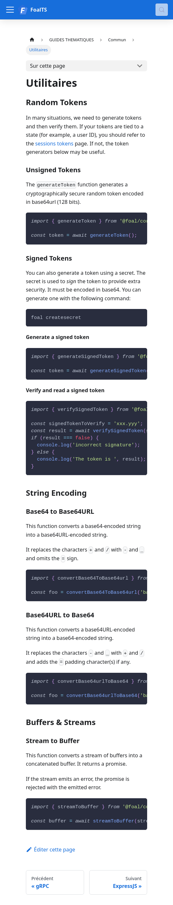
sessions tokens (54, 143)
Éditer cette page (50, 849)
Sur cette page (47, 65)
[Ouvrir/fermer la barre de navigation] (10, 10)
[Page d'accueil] (32, 40)
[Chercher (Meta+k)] (162, 10)
